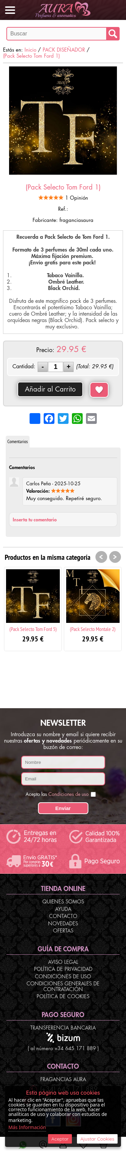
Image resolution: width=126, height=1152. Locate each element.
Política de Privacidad (63, 969)
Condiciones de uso (68, 794)
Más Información (27, 1127)
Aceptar (60, 1139)
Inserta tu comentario (35, 519)
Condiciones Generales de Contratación (63, 986)
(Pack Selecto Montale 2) (93, 629)
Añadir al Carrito (50, 389)
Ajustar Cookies (97, 1139)
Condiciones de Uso (63, 976)
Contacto (63, 916)
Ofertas (63, 930)
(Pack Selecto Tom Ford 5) (33, 629)
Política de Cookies (63, 996)
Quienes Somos (63, 901)
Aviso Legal (63, 962)
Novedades (63, 923)
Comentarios (17, 441)
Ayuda (63, 909)
